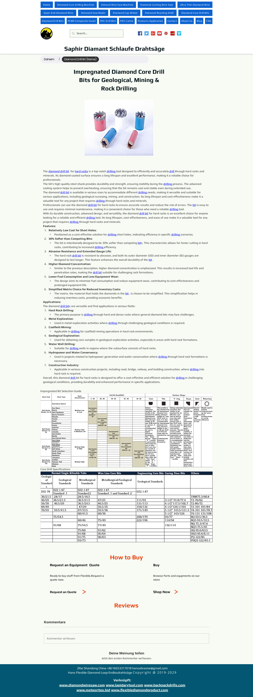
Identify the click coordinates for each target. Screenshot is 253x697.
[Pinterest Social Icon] (166, 33)
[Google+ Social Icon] (153, 33)
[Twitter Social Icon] (146, 33)
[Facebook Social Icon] (140, 33)
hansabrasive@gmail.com (150, 668)
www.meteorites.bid (93, 690)
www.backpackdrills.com (164, 685)
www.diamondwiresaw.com (82, 685)
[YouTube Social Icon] (159, 33)
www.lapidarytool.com (124, 685)
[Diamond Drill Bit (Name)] (80, 59)
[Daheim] (49, 59)
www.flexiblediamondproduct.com (139, 690)
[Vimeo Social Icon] (179, 33)
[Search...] (96, 33)
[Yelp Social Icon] (172, 33)
